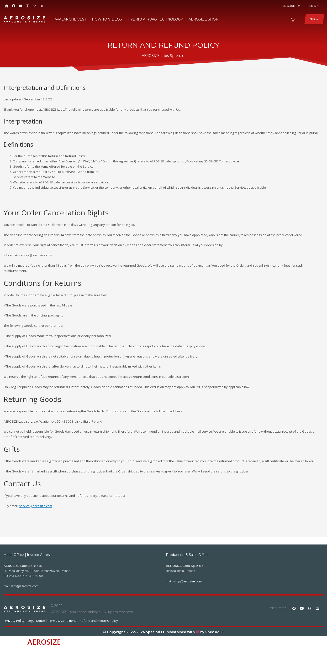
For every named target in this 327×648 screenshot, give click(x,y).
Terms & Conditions (62, 620)
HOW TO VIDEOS (107, 19)
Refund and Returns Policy (98, 620)
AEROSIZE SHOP (203, 19)
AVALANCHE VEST (70, 19)
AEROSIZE (44, 642)
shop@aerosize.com (187, 581)
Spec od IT (155, 631)
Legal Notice (36, 620)
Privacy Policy (15, 620)
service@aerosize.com (35, 506)
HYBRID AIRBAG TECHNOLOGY (155, 19)
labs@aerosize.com (24, 586)
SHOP (314, 19)
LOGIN (314, 6)
